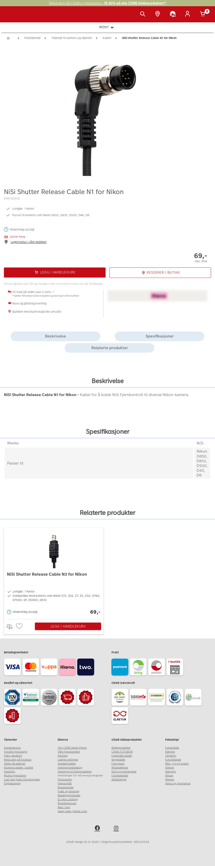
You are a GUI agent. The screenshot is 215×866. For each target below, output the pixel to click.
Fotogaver (118, 764)
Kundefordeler (67, 764)
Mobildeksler (119, 767)
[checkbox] (20, 626)
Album (169, 775)
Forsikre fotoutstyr (15, 752)
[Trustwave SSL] (31, 698)
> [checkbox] (11, 626)
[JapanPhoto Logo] (14, 16)
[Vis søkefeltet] (143, 14)
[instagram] (116, 828)
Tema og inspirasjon (177, 783)
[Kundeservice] (173, 14)
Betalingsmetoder (69, 795)
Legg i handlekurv (68, 626)
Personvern (65, 779)
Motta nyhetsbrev (15, 775)
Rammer (170, 771)
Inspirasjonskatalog (70, 767)
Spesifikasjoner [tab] (160, 336)
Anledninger (119, 779)
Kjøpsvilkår (65, 783)
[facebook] (98, 828)
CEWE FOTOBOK (122, 752)
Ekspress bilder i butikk (18, 767)
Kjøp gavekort (13, 756)
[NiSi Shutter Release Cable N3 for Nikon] (54, 572)
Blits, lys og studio (177, 764)
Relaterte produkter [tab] (109, 348)
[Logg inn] (188, 14)
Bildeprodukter (121, 748)
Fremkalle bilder (121, 756)
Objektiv (170, 756)
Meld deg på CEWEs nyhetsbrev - (107, 3)
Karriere (63, 756)
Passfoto (9, 771)
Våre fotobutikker (69, 752)
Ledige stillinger (68, 760)
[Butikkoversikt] (158, 14)
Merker (169, 779)
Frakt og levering (68, 791)
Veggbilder (118, 760)
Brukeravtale (66, 787)
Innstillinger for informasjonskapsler (80, 775)
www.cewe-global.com (72, 811)
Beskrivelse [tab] (55, 336)
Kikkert (169, 767)
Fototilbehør (173, 760)
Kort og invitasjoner (123, 771)
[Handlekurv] (203, 14)
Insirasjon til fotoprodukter (75, 771)
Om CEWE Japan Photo (72, 748)
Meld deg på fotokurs (17, 760)
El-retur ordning (68, 799)
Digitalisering (12, 783)
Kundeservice (12, 748)
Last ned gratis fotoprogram (22, 779)
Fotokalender (119, 775)
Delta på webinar (14, 764)
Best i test (64, 807)
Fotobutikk (172, 748)
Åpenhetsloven (67, 803)
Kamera (170, 752)
